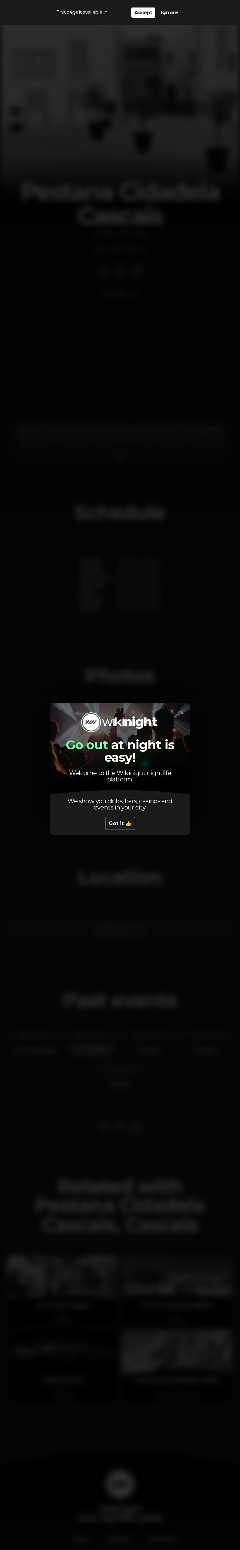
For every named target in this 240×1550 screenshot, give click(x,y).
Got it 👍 (120, 823)
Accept (143, 13)
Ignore (169, 13)
